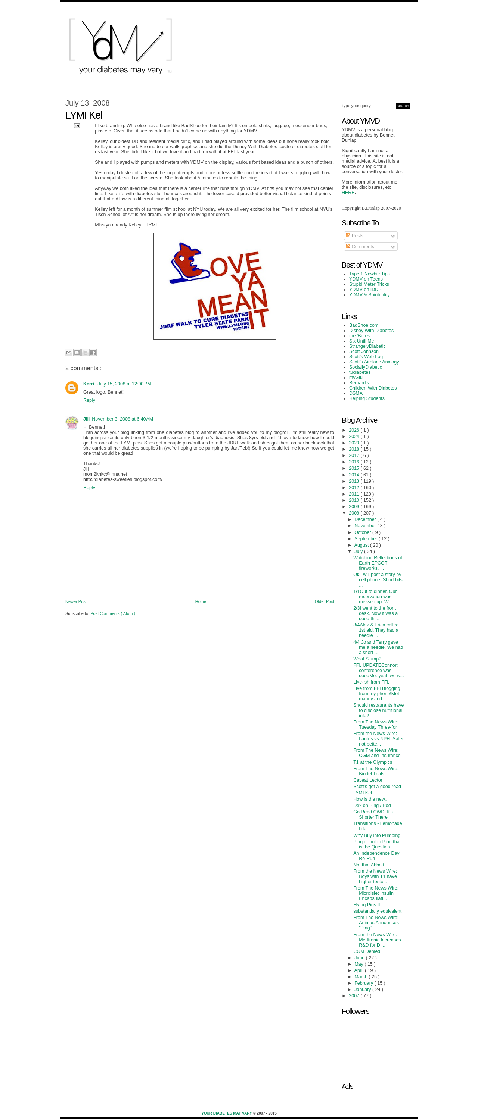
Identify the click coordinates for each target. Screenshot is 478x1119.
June (360, 957)
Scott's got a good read (377, 786)
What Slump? (367, 659)
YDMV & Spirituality (369, 294)
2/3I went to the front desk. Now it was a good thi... (375, 613)
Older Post (324, 601)
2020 (354, 443)
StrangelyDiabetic (367, 346)
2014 (354, 475)
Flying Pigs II (366, 904)
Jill (86, 419)
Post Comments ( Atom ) (112, 613)
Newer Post (76, 601)
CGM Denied (366, 951)
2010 (354, 500)
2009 (354, 506)
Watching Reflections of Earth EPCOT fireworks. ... (377, 563)
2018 (354, 449)
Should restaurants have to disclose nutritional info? (378, 710)
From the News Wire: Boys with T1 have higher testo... (375, 876)
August (362, 545)
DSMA (356, 393)
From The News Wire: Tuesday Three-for (375, 724)
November (365, 525)
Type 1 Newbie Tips (369, 273)
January (363, 989)
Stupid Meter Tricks (369, 284)
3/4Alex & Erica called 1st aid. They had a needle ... (375, 630)
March (361, 976)
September (366, 538)
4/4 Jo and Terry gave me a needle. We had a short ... (378, 647)
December (365, 519)
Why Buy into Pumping (376, 835)
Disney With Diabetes (371, 330)
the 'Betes (359, 335)
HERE (348, 192)
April (359, 970)
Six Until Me (361, 341)
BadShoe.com (363, 325)
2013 (354, 481)
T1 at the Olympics (372, 762)
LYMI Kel (362, 793)
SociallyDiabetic (365, 367)
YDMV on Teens (366, 279)
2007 (354, 995)
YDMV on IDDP (365, 289)
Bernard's (359, 382)
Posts (354, 235)
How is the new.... (371, 799)
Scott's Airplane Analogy (374, 362)
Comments (360, 246)
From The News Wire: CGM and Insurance (377, 753)
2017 (354, 455)
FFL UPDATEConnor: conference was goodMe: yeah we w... (378, 670)
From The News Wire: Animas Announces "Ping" (376, 923)
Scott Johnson (364, 351)
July (359, 551)
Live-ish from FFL (371, 682)
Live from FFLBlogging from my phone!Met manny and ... (376, 693)
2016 (354, 462)
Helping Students (367, 398)
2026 (354, 430)
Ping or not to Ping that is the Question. (377, 844)
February (364, 983)
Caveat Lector (367, 780)
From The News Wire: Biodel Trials (375, 771)
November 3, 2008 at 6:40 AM (122, 419)
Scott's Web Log (366, 356)
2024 (354, 436)
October (363, 532)
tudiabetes (360, 372)
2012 (354, 487)
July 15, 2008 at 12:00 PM (124, 384)
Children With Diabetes (373, 388)
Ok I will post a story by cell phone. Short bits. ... (378, 580)
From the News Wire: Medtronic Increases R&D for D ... (377, 940)
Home (200, 601)
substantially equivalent (377, 911)
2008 (354, 513)
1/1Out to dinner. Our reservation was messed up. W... (375, 596)
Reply (89, 400)
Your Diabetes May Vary (227, 1113)
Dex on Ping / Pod (372, 805)
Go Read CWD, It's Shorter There (373, 814)
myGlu (356, 377)
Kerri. (89, 384)
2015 (354, 468)
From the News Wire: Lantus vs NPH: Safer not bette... (378, 739)
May (359, 964)
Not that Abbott (368, 865)
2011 (354, 494)
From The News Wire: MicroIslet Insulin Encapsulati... (375, 893)
